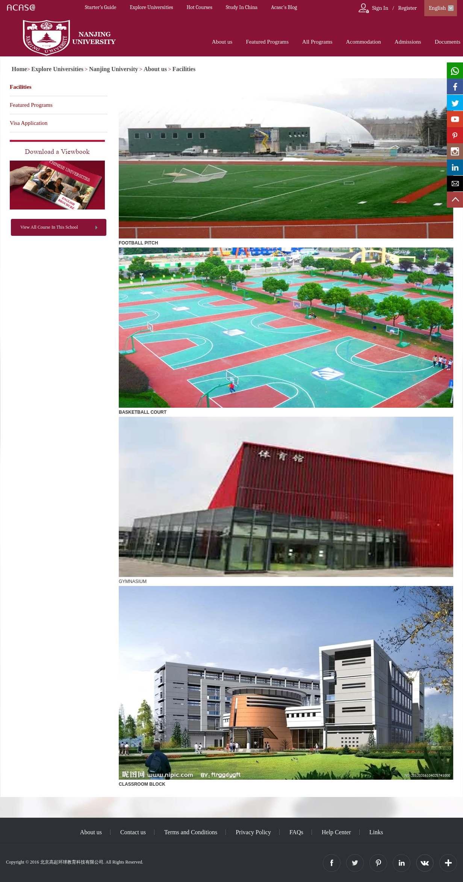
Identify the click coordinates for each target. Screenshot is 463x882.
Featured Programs (267, 42)
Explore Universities (151, 7)
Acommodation (363, 42)
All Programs (317, 42)
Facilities (183, 69)
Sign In (380, 8)
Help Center (336, 832)
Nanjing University (113, 69)
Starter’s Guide (100, 7)
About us (222, 42)
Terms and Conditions (190, 832)
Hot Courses (199, 7)
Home (19, 69)
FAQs (296, 832)
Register (407, 8)
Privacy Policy (253, 832)
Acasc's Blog (284, 7)
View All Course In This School (49, 227)
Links (376, 832)
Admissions (408, 42)
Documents (447, 42)
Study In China (241, 7)
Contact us (133, 832)
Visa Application (28, 123)
